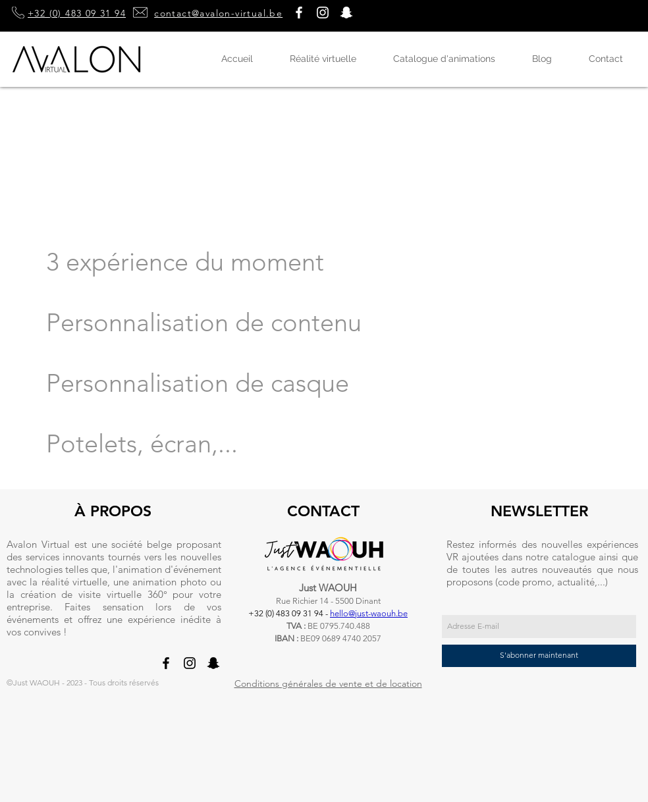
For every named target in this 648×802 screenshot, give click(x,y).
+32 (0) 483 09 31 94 (77, 13)
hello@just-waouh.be (369, 613)
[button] (346, 12)
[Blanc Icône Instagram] (323, 12)
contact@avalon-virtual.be (218, 13)
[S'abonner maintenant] (539, 656)
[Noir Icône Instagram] (190, 663)
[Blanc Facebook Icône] (299, 12)
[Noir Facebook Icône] (166, 663)
